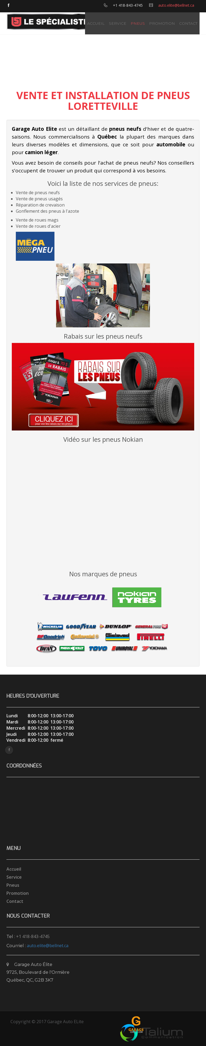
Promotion (162, 23)
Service (117, 23)
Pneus (138, 23)
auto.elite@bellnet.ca (176, 5)
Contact (188, 23)
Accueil (96, 23)
